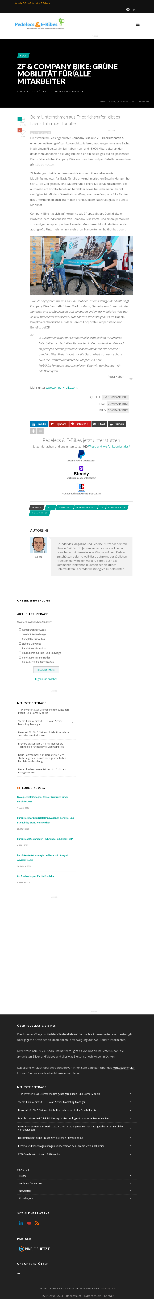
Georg (26, 91)
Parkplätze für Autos (33, 639)
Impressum (73, 1296)
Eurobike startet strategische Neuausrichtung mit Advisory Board (43, 858)
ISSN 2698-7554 (52, 1296)
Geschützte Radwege (34, 634)
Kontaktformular (124, 1068)
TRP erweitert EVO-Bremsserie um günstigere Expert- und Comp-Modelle (43, 711)
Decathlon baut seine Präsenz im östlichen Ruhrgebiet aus (42, 771)
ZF (101, 507)
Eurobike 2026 (33, 787)
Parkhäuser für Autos (34, 648)
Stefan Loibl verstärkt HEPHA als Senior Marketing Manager (40, 722)
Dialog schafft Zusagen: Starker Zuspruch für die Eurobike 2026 (42, 799)
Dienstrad (65, 507)
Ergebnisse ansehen (46, 679)
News (23, 56)
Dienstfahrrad (85, 507)
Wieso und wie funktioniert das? (109, 446)
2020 (50, 507)
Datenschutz (92, 1296)
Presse (23, 1175)
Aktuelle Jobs (26, 1198)
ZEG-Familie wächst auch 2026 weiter (39, 1154)
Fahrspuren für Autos (34, 629)
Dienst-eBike (39, 513)
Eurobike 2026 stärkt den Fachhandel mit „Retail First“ (45, 838)
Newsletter (25, 1190)
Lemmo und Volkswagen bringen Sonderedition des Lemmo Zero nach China (61, 1146)
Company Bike (118, 404)
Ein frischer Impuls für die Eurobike (35, 876)
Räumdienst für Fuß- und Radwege (41, 653)
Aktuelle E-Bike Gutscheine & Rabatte (33, 3)
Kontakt (109, 1296)
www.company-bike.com (61, 387)
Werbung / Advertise (30, 1183)
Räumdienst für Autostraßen (38, 662)
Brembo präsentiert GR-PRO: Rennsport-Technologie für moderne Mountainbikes (41, 745)
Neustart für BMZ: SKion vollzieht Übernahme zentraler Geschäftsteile (43, 734)
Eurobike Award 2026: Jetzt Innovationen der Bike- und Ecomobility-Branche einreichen (45, 820)
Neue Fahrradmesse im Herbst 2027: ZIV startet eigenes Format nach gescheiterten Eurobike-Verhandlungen (42, 758)
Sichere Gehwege (31, 643)
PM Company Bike (115, 397)
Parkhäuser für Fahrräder (36, 657)
